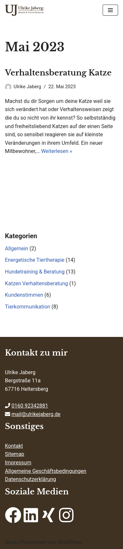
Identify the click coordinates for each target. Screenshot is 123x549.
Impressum (18, 462)
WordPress (70, 542)
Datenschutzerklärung (30, 479)
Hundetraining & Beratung (35, 272)
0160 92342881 (29, 406)
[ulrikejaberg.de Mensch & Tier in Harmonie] (24, 10)
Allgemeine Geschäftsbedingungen (45, 471)
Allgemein (16, 248)
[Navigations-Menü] (110, 10)
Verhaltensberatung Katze (58, 72)
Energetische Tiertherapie (34, 260)
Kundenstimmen (24, 295)
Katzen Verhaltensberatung (36, 283)
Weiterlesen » (56, 151)
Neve (11, 542)
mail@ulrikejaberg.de (35, 414)
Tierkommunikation (27, 307)
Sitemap (14, 454)
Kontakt (14, 446)
